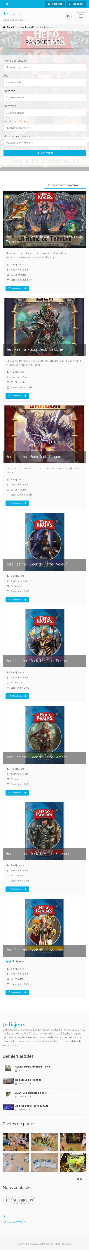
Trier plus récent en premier (64, 185)
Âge (6, 75)
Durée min (9, 90)
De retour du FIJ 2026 (28, 1079)
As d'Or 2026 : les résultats (31, 1105)
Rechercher (45, 152)
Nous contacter (14, 1221)
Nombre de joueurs (15, 60)
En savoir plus (17, 288)
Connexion (76, 4)
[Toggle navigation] (81, 16)
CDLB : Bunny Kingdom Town (32, 1066)
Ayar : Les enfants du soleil (31, 1092)
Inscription (55, 4)
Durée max (10, 106)
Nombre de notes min (16, 121)
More (81, 1179)
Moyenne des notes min (17, 136)
